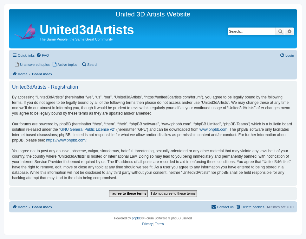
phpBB (136, 218)
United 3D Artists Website (153, 14)
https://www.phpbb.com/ (66, 140)
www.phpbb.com (213, 129)
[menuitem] (42, 55)
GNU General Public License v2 (87, 129)
